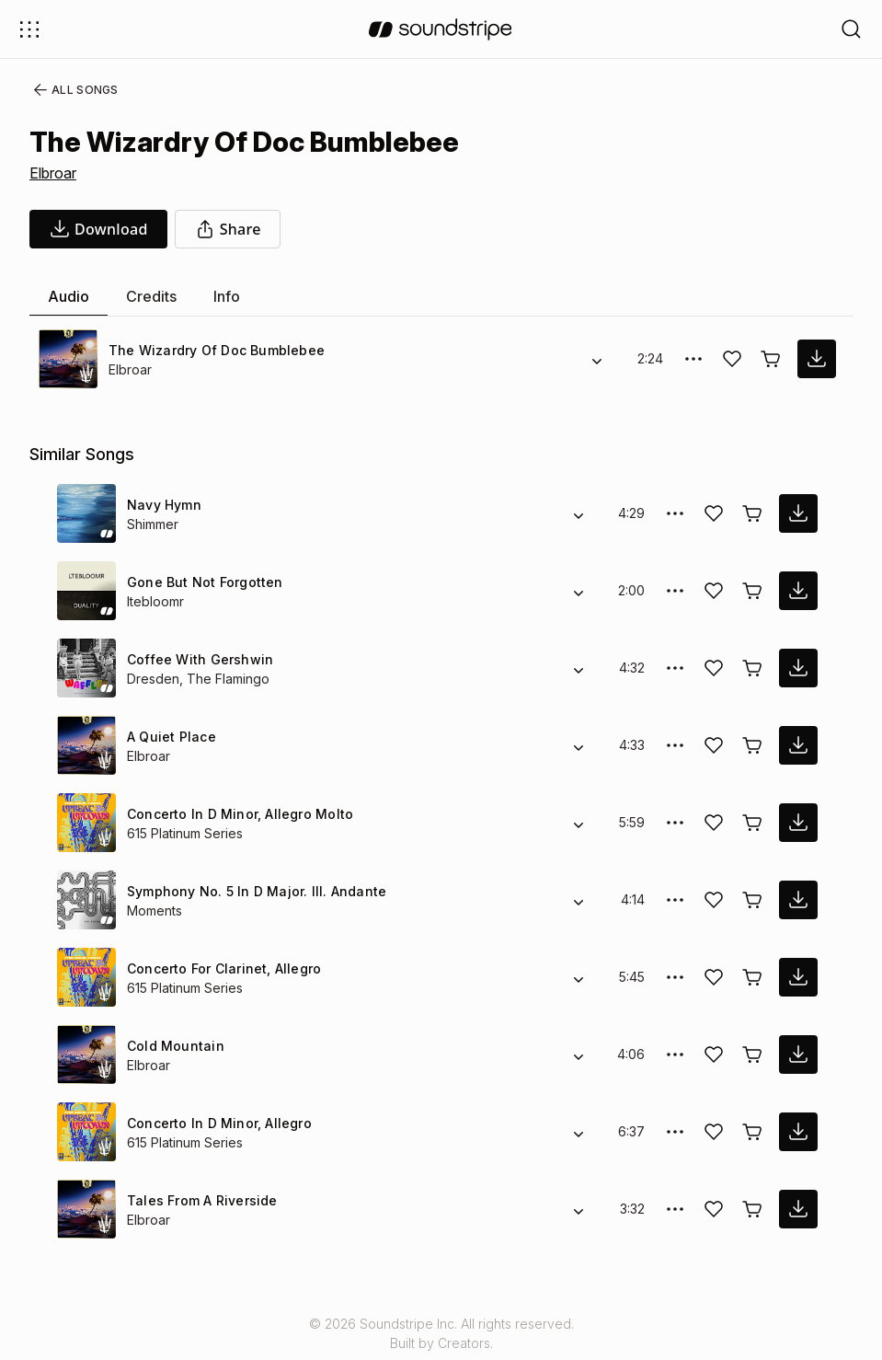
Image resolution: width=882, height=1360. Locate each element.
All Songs (72, 90)
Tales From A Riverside (198, 1200)
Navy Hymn (163, 504)
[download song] (98, 229)
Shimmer (154, 524)
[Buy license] (770, 359)
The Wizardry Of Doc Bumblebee (211, 350)
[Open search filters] (852, 29)
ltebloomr (157, 601)
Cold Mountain (173, 1046)
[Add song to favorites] (732, 359)
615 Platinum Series (186, 833)
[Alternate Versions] (597, 359)
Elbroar (54, 173)
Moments (156, 910)
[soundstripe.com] (440, 29)
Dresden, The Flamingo (197, 678)
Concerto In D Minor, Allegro (216, 1123)
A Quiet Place (169, 736)
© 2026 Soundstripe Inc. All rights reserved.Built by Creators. (440, 1333)
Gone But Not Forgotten (203, 582)
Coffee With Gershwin (196, 659)
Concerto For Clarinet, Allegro (221, 968)
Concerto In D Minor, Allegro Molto (237, 814)
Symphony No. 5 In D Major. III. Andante (254, 891)
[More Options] (693, 359)
